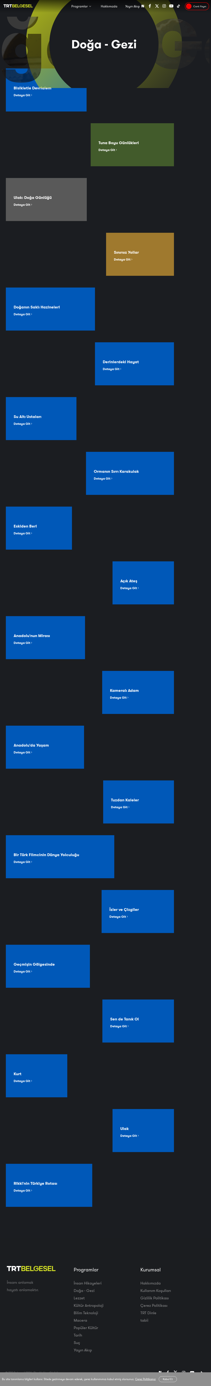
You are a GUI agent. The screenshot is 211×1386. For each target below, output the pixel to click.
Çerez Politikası (154, 1305)
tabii (144, 1320)
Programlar (79, 6)
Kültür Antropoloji (89, 1305)
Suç (77, 1342)
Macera (80, 1320)
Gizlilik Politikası (154, 1297)
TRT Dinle (148, 1312)
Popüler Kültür (86, 1327)
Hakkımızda (109, 6)
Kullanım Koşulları (155, 1290)
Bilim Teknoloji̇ (86, 1312)
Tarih (78, 1335)
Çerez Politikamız (145, 1379)
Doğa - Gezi (84, 1290)
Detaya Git (23, 95)
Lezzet (79, 1297)
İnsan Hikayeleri (88, 1283)
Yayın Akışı (132, 6)
